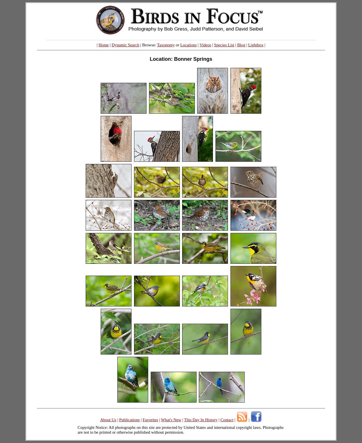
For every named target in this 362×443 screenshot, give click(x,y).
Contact (226, 420)
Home (103, 45)
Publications (129, 420)
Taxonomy (166, 45)
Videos (205, 45)
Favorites (150, 420)
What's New (171, 420)
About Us (108, 420)
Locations (188, 45)
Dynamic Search (125, 45)
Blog (241, 45)
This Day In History (200, 420)
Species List (224, 45)
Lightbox (256, 45)
